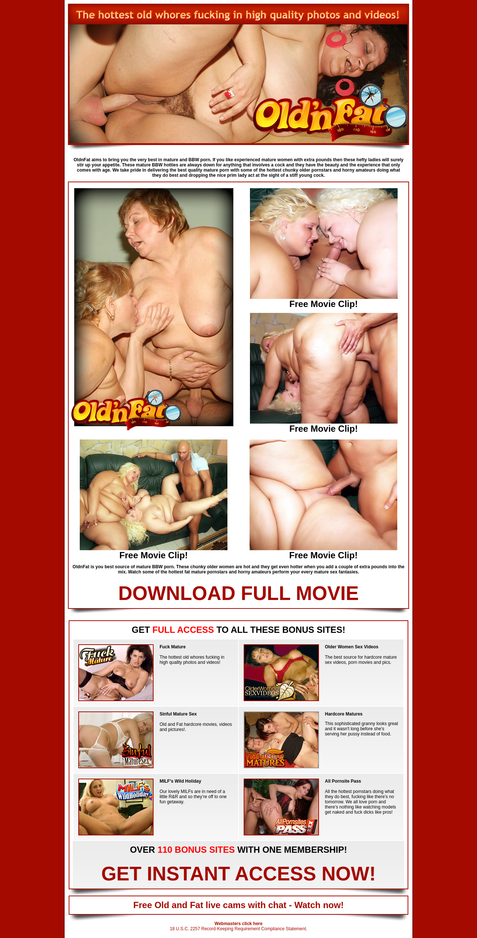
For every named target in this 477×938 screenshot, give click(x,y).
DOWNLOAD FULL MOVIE (238, 593)
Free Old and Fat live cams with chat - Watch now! (238, 905)
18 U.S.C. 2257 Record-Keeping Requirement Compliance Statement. (238, 928)
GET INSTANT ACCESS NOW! (238, 873)
